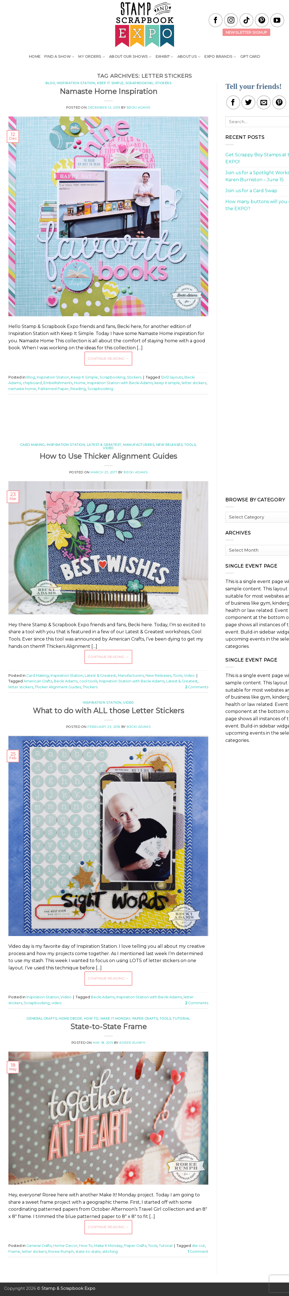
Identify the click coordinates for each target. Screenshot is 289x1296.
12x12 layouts (172, 377)
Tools (190, 445)
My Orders (91, 56)
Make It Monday (115, 1018)
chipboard (32, 383)
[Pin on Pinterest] (279, 102)
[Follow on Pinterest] (262, 20)
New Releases (169, 445)
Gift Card (250, 56)
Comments (196, 687)
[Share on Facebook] (233, 102)
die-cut (198, 1246)
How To (91, 1018)
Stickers (163, 83)
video (56, 1003)
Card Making (32, 445)
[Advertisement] (110, 415)
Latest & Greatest (104, 445)
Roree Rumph (132, 1043)
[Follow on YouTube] (277, 20)
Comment (198, 1251)
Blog (50, 83)
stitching (110, 1251)
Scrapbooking (139, 83)
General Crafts (42, 1018)
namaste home (22, 389)
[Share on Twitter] (248, 102)
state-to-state (88, 1251)
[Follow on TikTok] (246, 20)
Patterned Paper (53, 389)
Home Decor (70, 1018)
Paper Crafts (145, 1018)
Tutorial (181, 1018)
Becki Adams (139, 107)
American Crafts (38, 681)
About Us (189, 56)
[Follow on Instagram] (231, 20)
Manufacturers (138, 445)
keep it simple (167, 383)
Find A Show (59, 56)
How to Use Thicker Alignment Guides (108, 456)
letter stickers (194, 383)
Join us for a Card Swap (251, 190)
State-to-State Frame (108, 1026)
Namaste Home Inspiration (108, 91)
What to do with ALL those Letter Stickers (108, 710)
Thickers (90, 687)
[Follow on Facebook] (216, 20)
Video (108, 448)
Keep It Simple (110, 83)
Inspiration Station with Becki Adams (120, 383)
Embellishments (57, 383)
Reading (78, 389)
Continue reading (108, 358)
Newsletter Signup (246, 32)
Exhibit (165, 56)
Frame (14, 1251)
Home (34, 56)
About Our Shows (130, 56)
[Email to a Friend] (264, 102)
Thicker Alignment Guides (58, 687)
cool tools (88, 681)
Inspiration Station (76, 83)
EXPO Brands (220, 56)
